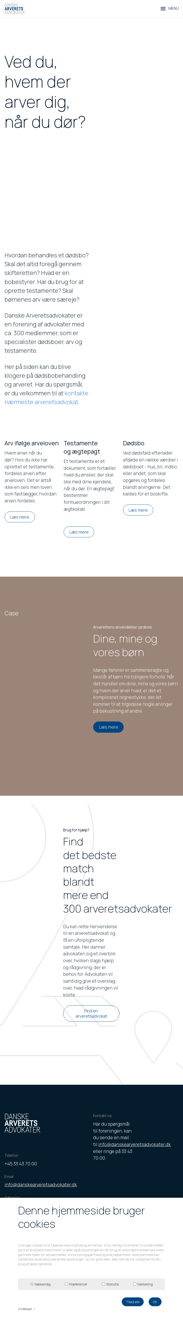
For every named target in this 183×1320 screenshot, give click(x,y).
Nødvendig (43, 1284)
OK (155, 1302)
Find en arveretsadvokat (91, 1013)
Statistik (112, 1284)
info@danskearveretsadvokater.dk (41, 1185)
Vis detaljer (27, 1309)
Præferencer (78, 1284)
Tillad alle (132, 1302)
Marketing (145, 1284)
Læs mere (19, 517)
